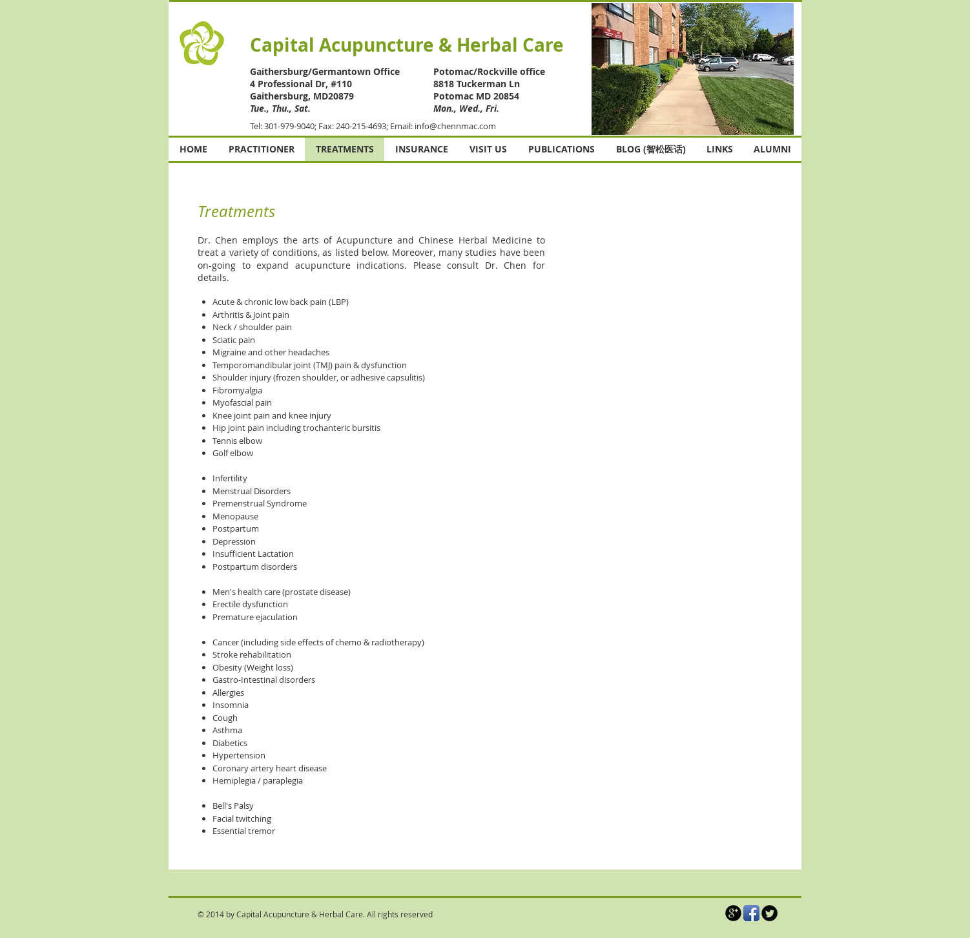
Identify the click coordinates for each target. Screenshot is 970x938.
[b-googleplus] (733, 913)
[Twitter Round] (769, 913)
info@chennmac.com (455, 126)
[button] (693, 69)
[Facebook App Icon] (751, 913)
